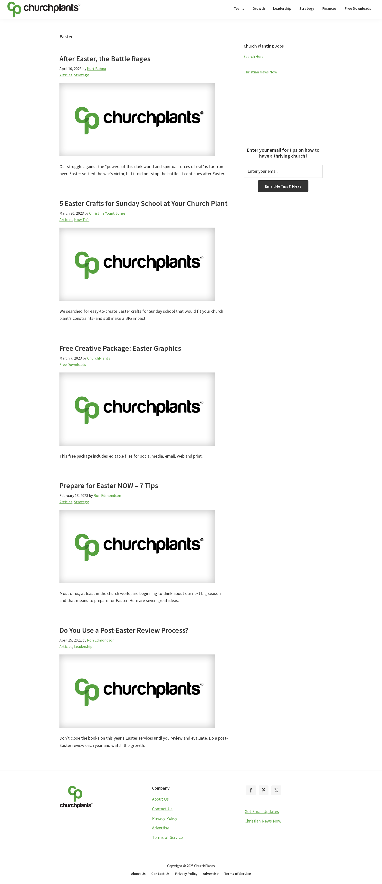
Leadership (83, 646)
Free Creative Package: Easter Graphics (120, 348)
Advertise (160, 828)
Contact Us (162, 809)
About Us (160, 799)
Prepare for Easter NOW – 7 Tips (108, 485)
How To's (81, 219)
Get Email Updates (262, 811)
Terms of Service (167, 837)
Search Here (254, 56)
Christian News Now (260, 72)
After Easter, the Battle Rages (104, 58)
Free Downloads (72, 364)
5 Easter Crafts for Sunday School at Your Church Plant (143, 203)
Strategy (81, 74)
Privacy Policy (164, 818)
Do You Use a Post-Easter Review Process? (123, 630)
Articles (65, 74)
